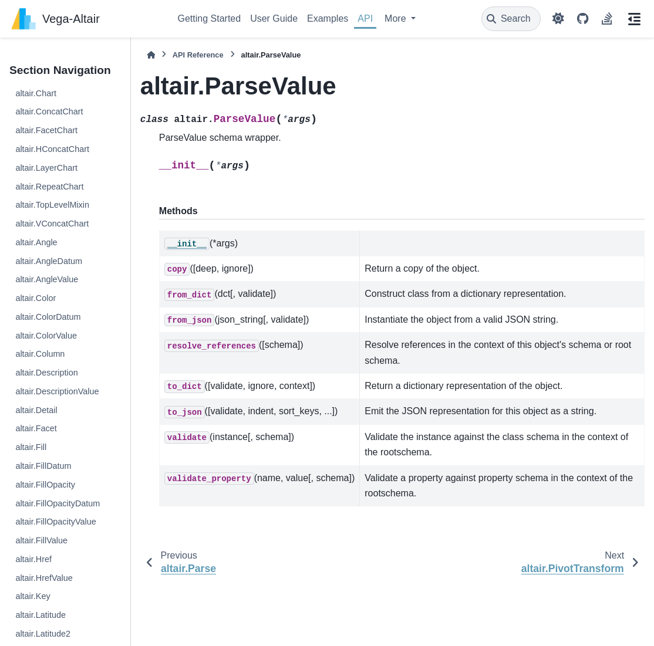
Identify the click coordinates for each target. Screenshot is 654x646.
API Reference (198, 54)
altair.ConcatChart (49, 111)
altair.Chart (35, 93)
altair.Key (32, 596)
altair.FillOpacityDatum (57, 503)
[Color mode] (558, 19)
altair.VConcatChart (52, 223)
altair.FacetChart (46, 130)
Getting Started (209, 18)
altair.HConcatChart (52, 149)
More (397, 18)
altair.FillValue (41, 540)
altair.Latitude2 (42, 633)
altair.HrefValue (43, 578)
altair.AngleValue (46, 279)
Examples (327, 18)
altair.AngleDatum (48, 261)
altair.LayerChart (46, 168)
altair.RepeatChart (49, 186)
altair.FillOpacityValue (55, 521)
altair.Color (35, 298)
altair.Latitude (40, 615)
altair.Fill (30, 447)
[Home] (151, 55)
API (365, 18)
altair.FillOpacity (45, 484)
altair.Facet (35, 428)
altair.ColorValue (46, 335)
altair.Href (33, 559)
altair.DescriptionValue (57, 391)
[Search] (511, 18)
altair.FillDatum (43, 466)
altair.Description (46, 372)
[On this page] (634, 19)
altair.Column (40, 353)
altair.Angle (36, 242)
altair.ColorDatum (47, 317)
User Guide (274, 18)
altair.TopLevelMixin (52, 204)
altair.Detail (36, 410)
